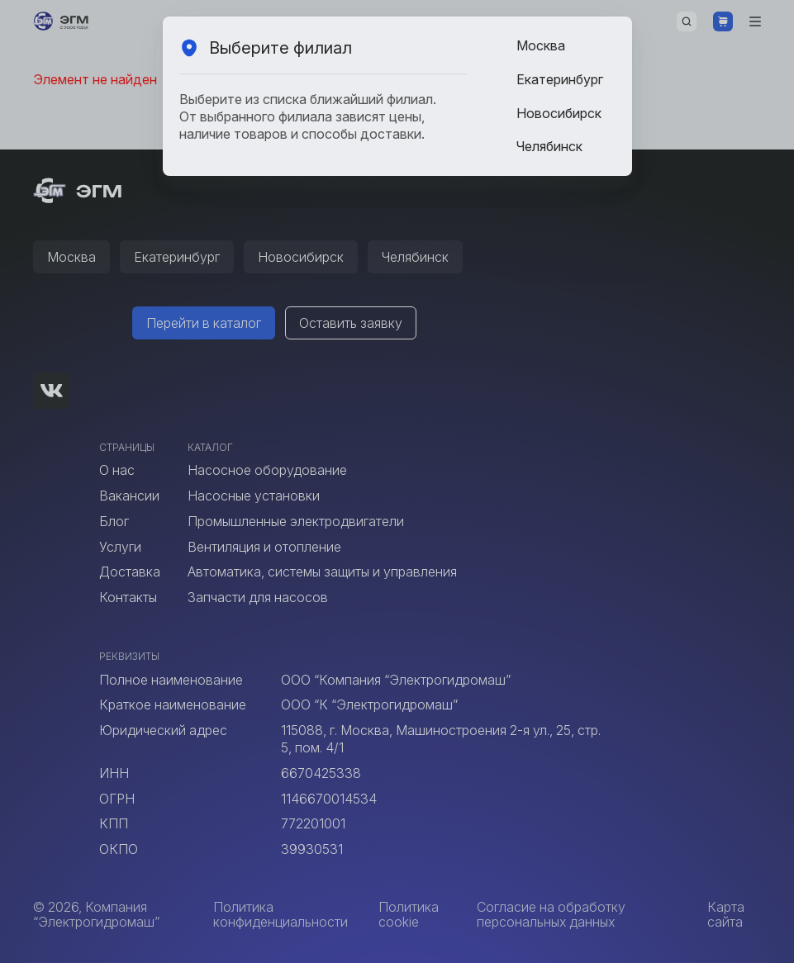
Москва (540, 45)
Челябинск (549, 146)
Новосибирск (558, 113)
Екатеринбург (559, 79)
